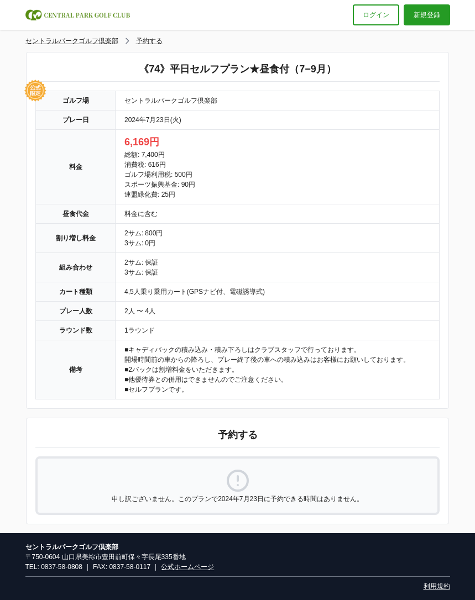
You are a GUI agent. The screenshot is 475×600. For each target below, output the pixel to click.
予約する (149, 41)
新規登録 (427, 15)
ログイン (376, 15)
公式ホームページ (187, 567)
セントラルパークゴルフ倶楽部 (71, 41)
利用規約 (437, 586)
